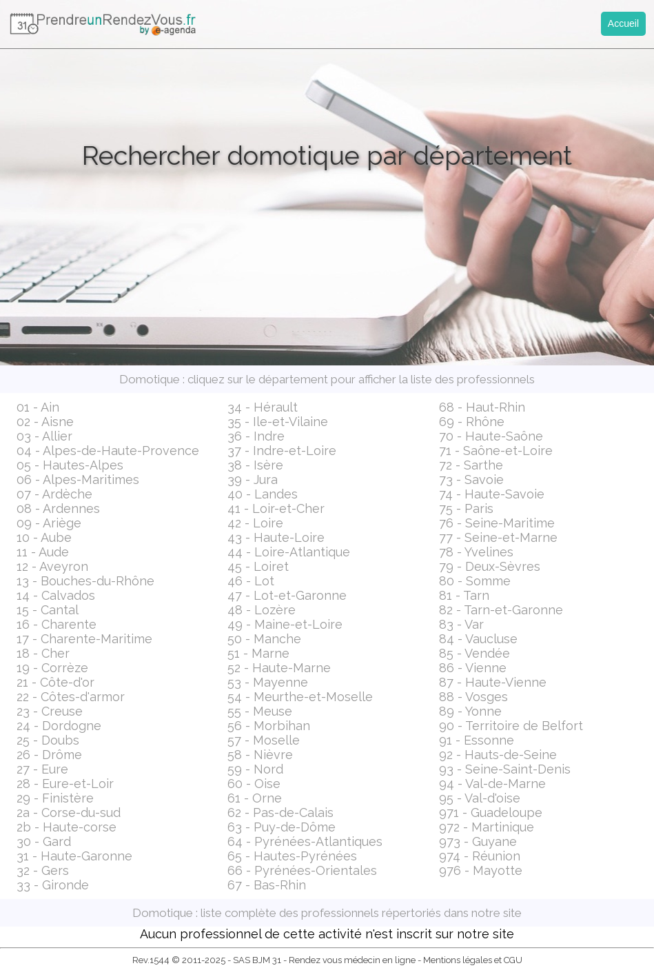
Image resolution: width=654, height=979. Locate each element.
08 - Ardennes (58, 508)
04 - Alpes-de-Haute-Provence (108, 450)
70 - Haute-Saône (491, 436)
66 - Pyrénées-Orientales (302, 870)
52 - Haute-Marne (279, 667)
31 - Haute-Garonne (74, 856)
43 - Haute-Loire (276, 537)
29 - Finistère (55, 798)
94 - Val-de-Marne (492, 783)
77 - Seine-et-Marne (498, 537)
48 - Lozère (261, 610)
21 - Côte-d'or (55, 682)
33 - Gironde (53, 885)
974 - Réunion (479, 856)
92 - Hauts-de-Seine (498, 754)
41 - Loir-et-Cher (276, 508)
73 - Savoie (471, 479)
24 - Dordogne (59, 725)
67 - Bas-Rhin (266, 885)
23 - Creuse (50, 711)
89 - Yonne (470, 711)
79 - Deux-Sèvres (489, 566)
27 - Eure (42, 769)
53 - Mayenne (267, 682)
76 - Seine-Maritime (497, 523)
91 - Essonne (476, 740)
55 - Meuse (259, 711)
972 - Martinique (486, 827)
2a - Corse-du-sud (69, 812)
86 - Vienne (473, 667)
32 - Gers (43, 870)
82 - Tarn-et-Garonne (501, 610)
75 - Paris (466, 508)
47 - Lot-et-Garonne (287, 595)
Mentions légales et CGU (472, 960)
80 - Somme (475, 581)
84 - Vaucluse (478, 639)
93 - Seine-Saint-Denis (505, 769)
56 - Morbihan (268, 725)
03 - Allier (44, 436)
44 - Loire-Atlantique (288, 552)
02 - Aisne (45, 421)
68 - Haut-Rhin (482, 407)
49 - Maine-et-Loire (285, 624)
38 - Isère (255, 465)
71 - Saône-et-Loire (496, 450)
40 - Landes (262, 494)
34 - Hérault (262, 407)
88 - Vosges (473, 696)
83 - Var (461, 624)
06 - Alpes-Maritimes (78, 479)
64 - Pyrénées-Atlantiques (304, 841)
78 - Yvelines (476, 552)
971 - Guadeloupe (490, 812)
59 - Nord (255, 769)
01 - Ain (38, 407)
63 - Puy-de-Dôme (281, 827)
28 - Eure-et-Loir (65, 783)
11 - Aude (43, 552)
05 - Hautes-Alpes (70, 465)
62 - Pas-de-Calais (280, 812)
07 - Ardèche (54, 494)
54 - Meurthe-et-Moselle (300, 696)
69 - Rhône (471, 421)
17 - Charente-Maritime (84, 639)
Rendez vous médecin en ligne (352, 960)
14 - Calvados (56, 595)
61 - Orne (254, 798)
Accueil (623, 23)
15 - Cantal (48, 610)
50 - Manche (264, 639)
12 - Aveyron (52, 566)
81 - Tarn (464, 595)
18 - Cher (43, 653)
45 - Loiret (258, 566)
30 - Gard (44, 841)
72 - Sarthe (471, 465)
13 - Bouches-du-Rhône (85, 581)
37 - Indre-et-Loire (281, 450)
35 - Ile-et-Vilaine (277, 421)
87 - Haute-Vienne (492, 682)
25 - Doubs (48, 740)
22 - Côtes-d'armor (71, 696)
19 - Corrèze (52, 667)
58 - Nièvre (260, 754)
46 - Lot (250, 581)
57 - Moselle (263, 740)
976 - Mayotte (480, 870)
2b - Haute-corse (66, 827)
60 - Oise (253, 783)
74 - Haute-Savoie (491, 494)
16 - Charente (56, 624)
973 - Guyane (478, 841)
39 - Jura (252, 479)
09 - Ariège (49, 523)
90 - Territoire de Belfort (511, 725)
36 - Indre (256, 436)
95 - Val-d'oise (479, 798)
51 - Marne (258, 653)
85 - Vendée (474, 653)
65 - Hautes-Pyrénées (292, 856)
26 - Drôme (49, 754)
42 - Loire (255, 523)
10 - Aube (44, 537)
